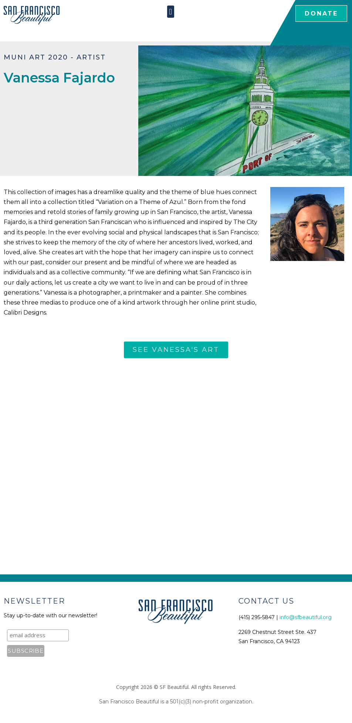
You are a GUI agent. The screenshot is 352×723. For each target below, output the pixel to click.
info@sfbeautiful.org (306, 617)
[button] (170, 12)
